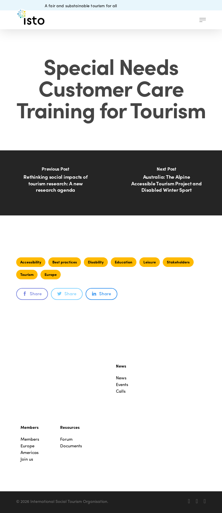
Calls (121, 391)
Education (123, 262)
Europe (51, 274)
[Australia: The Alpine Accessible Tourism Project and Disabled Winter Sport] (166, 182)
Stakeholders (178, 262)
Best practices (64, 262)
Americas (30, 452)
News (121, 378)
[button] (202, 20)
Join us (27, 459)
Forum (66, 439)
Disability (96, 262)
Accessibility (30, 262)
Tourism (27, 274)
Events (122, 384)
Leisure (149, 262)
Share (32, 293)
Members (30, 439)
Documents (71, 446)
